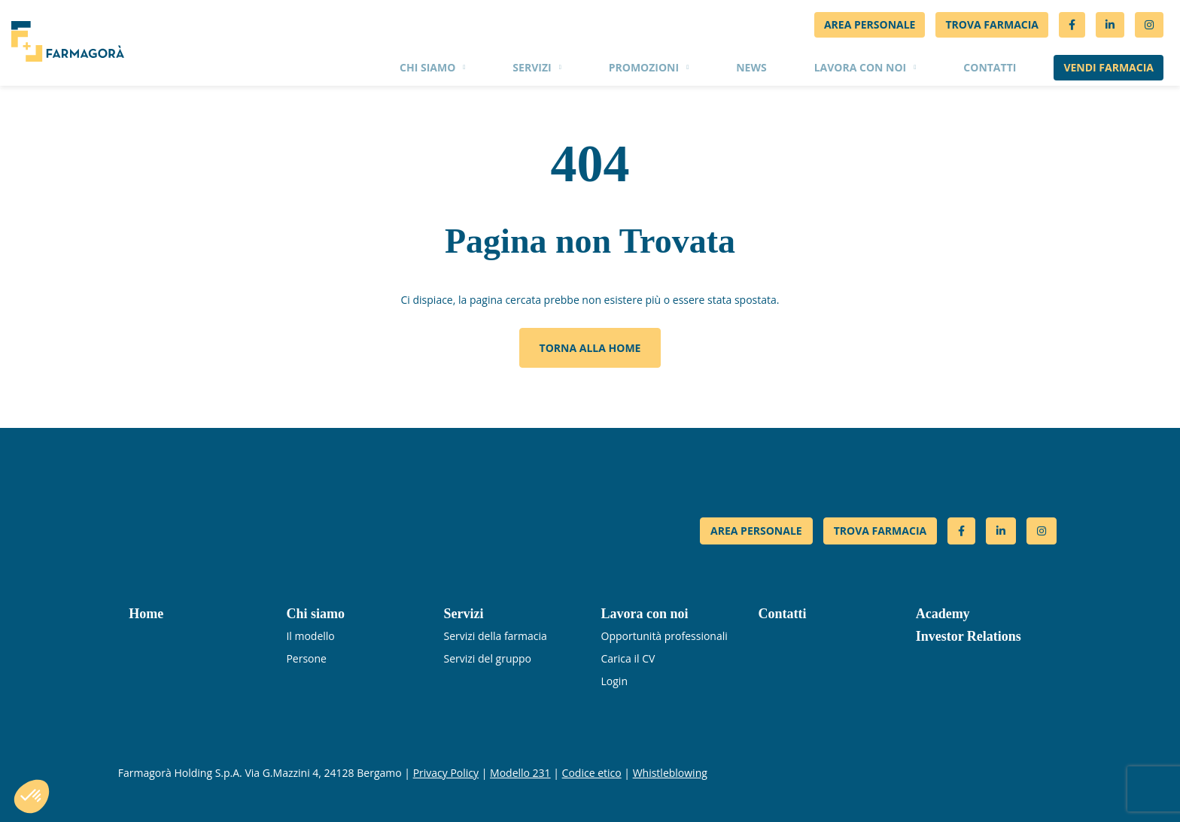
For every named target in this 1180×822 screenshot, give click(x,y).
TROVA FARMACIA (880, 530)
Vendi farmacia (1108, 67)
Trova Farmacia (992, 24)
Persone (306, 658)
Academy (943, 613)
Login (614, 681)
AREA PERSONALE (756, 530)
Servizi (531, 67)
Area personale (870, 24)
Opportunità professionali (664, 636)
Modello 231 (520, 773)
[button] (32, 796)
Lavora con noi (860, 67)
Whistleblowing (670, 773)
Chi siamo (427, 67)
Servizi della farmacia (494, 636)
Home (146, 613)
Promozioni (644, 67)
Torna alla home (590, 348)
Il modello (310, 636)
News (751, 67)
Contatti (989, 67)
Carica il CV (628, 658)
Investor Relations (968, 636)
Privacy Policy (446, 773)
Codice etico (592, 773)
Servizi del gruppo (487, 658)
